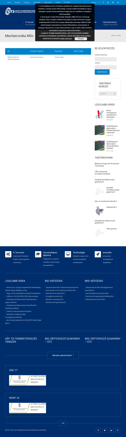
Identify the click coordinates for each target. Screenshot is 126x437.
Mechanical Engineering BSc (56, 302)
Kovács (37, 430)
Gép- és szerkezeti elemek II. (106, 201)
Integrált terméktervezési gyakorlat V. (112, 190)
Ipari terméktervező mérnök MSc (97, 293)
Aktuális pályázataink (63, 355)
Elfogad (81, 39)
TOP (63, 423)
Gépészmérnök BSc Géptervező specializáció (62, 287)
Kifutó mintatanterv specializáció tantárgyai (111, 114)
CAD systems (111, 229)
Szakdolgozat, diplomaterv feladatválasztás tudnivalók (113, 129)
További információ (65, 38)
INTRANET (36, 2)
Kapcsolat (48, 2)
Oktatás (17, 2)
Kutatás (26, 2)
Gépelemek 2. (111, 207)
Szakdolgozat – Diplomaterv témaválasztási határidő (112, 145)
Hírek (9, 2)
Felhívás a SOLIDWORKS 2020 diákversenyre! (22, 296)
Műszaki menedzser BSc (54, 299)
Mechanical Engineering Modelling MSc (100, 296)
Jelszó (97, 63)
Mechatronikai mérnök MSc (95, 299)
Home (113, 35)
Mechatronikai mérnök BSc (55, 293)
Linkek (57, 2)
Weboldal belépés (110, 23)
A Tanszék (31, 23)
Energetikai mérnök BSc (54, 296)
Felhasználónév (101, 55)
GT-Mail (67, 2)
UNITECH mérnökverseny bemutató (19, 311)
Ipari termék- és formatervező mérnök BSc (61, 290)
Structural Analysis (36, 57)
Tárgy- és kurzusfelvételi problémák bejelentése (23, 293)
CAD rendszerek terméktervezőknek (102, 173)
